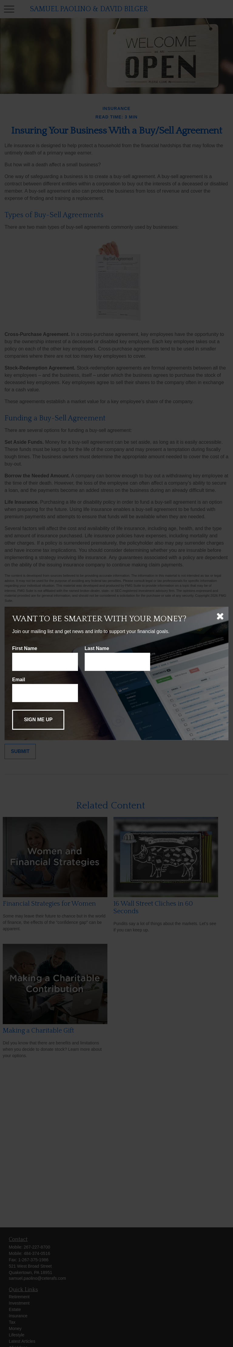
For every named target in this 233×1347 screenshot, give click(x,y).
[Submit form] (38, 720)
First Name (24, 648)
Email (18, 679)
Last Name (97, 648)
